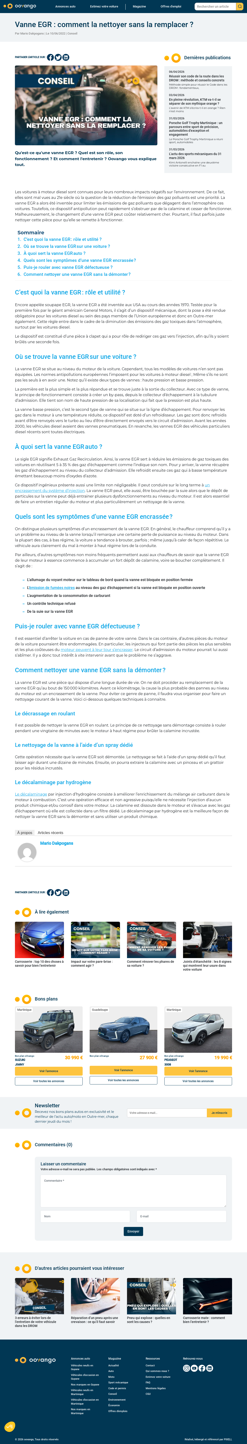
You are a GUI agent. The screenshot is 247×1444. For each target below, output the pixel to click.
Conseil (72, 33)
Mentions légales (156, 1388)
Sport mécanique (118, 1382)
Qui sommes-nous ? (157, 1371)
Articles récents (50, 833)
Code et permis (117, 1388)
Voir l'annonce (48, 1071)
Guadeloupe (100, 1009)
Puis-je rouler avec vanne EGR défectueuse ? (68, 267)
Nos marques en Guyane (85, 1384)
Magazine (139, 6)
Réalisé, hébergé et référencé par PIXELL (208, 1439)
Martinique (24, 1009)
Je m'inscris (219, 1113)
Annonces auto (65, 6)
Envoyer (133, 1231)
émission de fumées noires (52, 587)
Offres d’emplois (117, 1411)
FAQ (148, 1382)
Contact (150, 1365)
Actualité (113, 1365)
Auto (111, 1371)
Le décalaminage (31, 794)
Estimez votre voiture (104, 6)
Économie (114, 1405)
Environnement (117, 1399)
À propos (24, 833)
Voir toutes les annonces (48, 1081)
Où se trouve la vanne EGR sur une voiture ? (67, 246)
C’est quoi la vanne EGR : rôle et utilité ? (63, 239)
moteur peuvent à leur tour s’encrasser (97, 650)
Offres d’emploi (171, 6)
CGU (148, 1394)
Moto (111, 1376)
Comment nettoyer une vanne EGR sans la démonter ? (77, 274)
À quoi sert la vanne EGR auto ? (54, 253)
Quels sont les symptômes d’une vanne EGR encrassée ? (80, 260)
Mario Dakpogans (56, 843)
